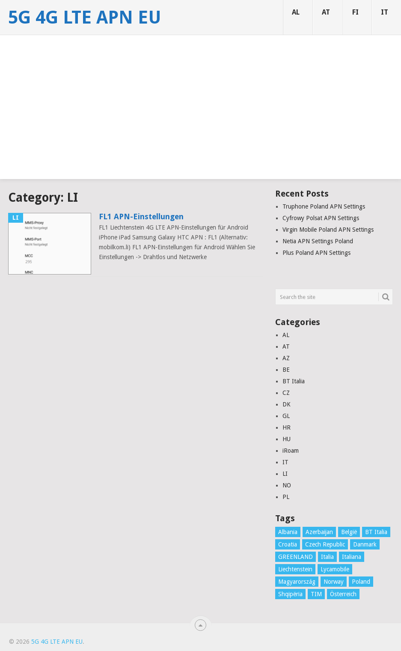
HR (286, 427)
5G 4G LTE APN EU (84, 18)
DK (286, 404)
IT (384, 12)
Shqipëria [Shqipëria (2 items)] (290, 594)
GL (286, 415)
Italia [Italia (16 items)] (327, 556)
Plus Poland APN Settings (316, 252)
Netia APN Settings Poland (317, 241)
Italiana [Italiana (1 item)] (351, 556)
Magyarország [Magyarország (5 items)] (296, 581)
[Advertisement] (200, 119)
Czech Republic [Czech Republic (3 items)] (325, 544)
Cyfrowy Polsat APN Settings (320, 218)
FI (355, 12)
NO (286, 485)
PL (285, 496)
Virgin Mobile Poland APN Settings (328, 229)
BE (286, 369)
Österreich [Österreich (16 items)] (343, 594)
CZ (286, 392)
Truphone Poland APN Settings (323, 206)
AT (326, 12)
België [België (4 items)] (349, 532)
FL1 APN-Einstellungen (141, 216)
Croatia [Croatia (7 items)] (287, 544)
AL (296, 12)
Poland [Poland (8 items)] (361, 581)
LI (285, 473)
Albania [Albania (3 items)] (287, 532)
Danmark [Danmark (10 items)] (365, 544)
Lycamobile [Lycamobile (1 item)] (335, 569)
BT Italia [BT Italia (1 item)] (376, 532)
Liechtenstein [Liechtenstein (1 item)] (295, 569)
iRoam (290, 450)
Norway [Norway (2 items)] (334, 581)
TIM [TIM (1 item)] (316, 594)
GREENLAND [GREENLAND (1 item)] (295, 556)
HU (286, 439)
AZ (286, 358)
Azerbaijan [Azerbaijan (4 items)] (319, 532)
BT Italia (293, 381)
